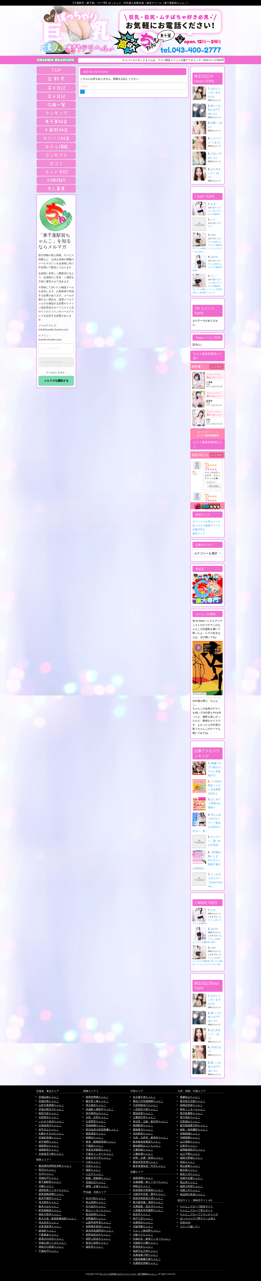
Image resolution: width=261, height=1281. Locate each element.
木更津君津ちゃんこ (50, 1226)
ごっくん (211, 248)
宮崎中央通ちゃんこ (191, 1178)
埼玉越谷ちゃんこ (96, 1105)
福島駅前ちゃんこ (49, 1149)
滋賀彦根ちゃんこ (143, 1178)
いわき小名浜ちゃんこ (51, 1121)
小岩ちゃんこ (93, 1162)
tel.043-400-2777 (190, 50)
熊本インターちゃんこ (192, 1109)
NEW (194, 270)
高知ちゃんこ (187, 1162)
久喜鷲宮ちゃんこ (96, 1121)
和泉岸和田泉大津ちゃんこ (148, 1198)
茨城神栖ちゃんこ (96, 1125)
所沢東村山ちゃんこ (97, 1113)
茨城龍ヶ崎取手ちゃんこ (100, 1109)
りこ (213, 275)
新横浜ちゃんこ (94, 1137)
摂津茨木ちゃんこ (143, 1246)
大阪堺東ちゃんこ (143, 1226)
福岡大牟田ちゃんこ (191, 1186)
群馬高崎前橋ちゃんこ (51, 1194)
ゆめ (213, 234)
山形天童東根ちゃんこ (51, 1105)
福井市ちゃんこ (94, 1246)
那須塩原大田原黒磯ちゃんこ (102, 1129)
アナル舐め (201, 248)
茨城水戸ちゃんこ (49, 1178)
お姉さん (217, 241)
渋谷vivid (185, 1222)
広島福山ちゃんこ (190, 1121)
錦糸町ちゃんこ (47, 1230)
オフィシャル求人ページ (206, 521)
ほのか (214, 256)
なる (213, 203)
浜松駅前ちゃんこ (143, 1133)
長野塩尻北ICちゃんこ (98, 1234)
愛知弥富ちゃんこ (143, 1113)
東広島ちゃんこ (189, 1170)
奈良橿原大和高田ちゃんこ (148, 1190)
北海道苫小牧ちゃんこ (51, 1153)
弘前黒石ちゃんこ (49, 1117)
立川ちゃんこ (46, 1173)
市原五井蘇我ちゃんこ (98, 1149)
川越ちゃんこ (46, 1186)
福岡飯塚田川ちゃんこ (192, 1149)
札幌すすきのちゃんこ (51, 1133)
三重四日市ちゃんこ (144, 1117)
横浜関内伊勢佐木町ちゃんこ (55, 1165)
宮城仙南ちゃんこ (49, 1097)
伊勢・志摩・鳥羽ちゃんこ (148, 1157)
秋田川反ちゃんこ (49, 1113)
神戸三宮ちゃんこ (143, 1218)
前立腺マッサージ (208, 292)
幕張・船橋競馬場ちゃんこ (101, 1141)
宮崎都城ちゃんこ (190, 1133)
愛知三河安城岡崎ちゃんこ (148, 1101)
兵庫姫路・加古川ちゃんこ (148, 1206)
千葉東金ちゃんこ (49, 1234)
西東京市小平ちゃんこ (98, 1157)
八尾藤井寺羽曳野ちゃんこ (148, 1210)
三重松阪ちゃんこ (143, 1149)
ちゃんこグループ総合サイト (196, 1206)
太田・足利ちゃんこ (97, 1117)
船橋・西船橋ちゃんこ (98, 1178)
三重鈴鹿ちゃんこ (143, 1153)
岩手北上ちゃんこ (49, 1129)
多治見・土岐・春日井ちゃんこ (150, 1121)
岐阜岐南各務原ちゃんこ (147, 1141)
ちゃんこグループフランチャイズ (199, 1214)
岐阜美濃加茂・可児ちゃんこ (149, 1166)
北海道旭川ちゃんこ (50, 1125)
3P (193, 248)
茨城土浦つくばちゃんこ (53, 1242)
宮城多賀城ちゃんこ (50, 1137)
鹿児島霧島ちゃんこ (191, 1113)
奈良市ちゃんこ (142, 1214)
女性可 (219, 289)
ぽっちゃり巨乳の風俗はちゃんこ (217, 698)
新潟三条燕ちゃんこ (97, 1242)
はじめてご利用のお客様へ (214, 803)
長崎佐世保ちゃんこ (191, 1105)
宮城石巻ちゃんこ (49, 1101)
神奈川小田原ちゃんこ (51, 1246)
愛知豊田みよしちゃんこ (147, 1145)
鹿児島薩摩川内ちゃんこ (194, 1125)
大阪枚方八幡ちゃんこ (145, 1242)
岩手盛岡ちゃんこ (49, 1141)
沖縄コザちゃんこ (190, 1190)
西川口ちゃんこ (47, 1169)
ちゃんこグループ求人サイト (196, 1210)
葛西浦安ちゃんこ (96, 1133)
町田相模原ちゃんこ (50, 1210)
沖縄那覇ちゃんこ (190, 1137)
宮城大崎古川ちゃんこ (51, 1109)
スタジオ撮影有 (215, 245)
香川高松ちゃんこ (190, 1117)
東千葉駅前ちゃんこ (50, 1182)
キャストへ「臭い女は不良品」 (214, 841)
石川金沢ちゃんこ (96, 1206)
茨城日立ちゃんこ (96, 1182)
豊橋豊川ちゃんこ (143, 1129)
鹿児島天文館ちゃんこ (192, 1101)
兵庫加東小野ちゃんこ (145, 1255)
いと (213, 219)
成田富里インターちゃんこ (54, 1190)
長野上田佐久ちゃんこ (98, 1238)
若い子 (216, 210)
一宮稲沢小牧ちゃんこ (145, 1109)
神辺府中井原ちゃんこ (192, 1194)
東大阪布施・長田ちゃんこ (148, 1202)
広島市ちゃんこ (189, 1145)
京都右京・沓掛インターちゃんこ (152, 1238)
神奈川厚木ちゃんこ (50, 1214)
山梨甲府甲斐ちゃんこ (98, 1222)
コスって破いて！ (190, 1226)
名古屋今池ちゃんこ (144, 1097)
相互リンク (198, 533)
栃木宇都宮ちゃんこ (50, 1198)
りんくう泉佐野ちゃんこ (147, 1230)
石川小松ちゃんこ (96, 1198)
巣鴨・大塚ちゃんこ (97, 1186)
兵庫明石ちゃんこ (143, 1222)
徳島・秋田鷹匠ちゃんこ (194, 1129)
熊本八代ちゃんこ (190, 1174)
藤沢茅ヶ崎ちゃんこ (97, 1101)
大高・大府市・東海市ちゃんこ (150, 1137)
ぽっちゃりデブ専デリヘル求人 (198, 1218)
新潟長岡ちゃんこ (96, 1214)
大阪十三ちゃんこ (143, 1234)
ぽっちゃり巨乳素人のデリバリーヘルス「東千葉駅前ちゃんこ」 (129, 1273)
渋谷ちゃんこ (93, 1166)
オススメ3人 (210, 964)
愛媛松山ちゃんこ (190, 1097)
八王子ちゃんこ (94, 1174)
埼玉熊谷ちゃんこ (49, 1202)
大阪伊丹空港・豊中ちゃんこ (149, 1194)
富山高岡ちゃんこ (96, 1202)
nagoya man (197, 698)
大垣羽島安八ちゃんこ (145, 1105)
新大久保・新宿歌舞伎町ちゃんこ (58, 1218)
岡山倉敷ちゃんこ (190, 1166)
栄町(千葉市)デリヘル (207, 432)
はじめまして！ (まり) (214, 173)
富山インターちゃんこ (98, 1210)
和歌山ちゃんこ (142, 1186)
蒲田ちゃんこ (93, 1170)
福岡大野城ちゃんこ (191, 1157)
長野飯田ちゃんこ (96, 1218)
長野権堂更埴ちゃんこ (98, 1226)
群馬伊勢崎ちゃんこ (97, 1097)
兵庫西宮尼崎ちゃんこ (145, 1263)
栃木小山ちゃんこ (49, 1206)
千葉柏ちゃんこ (94, 1145)
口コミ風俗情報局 (208, 435)
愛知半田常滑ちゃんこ (145, 1162)
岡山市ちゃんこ (189, 1182)
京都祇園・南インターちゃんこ (150, 1182)
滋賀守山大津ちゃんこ (145, 1251)
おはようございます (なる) (214, 92)
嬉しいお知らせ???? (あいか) (214, 109)
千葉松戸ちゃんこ (49, 1251)
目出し (202, 251)
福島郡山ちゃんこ (49, 1145)
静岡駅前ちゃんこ (143, 1125)
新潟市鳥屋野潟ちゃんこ (100, 1230)
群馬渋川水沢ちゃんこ (51, 1238)
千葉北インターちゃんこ (100, 1153)
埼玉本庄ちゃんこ (49, 1222)
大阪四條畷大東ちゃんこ (147, 1259)
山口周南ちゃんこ (190, 1141)
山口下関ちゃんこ (190, 1153)
